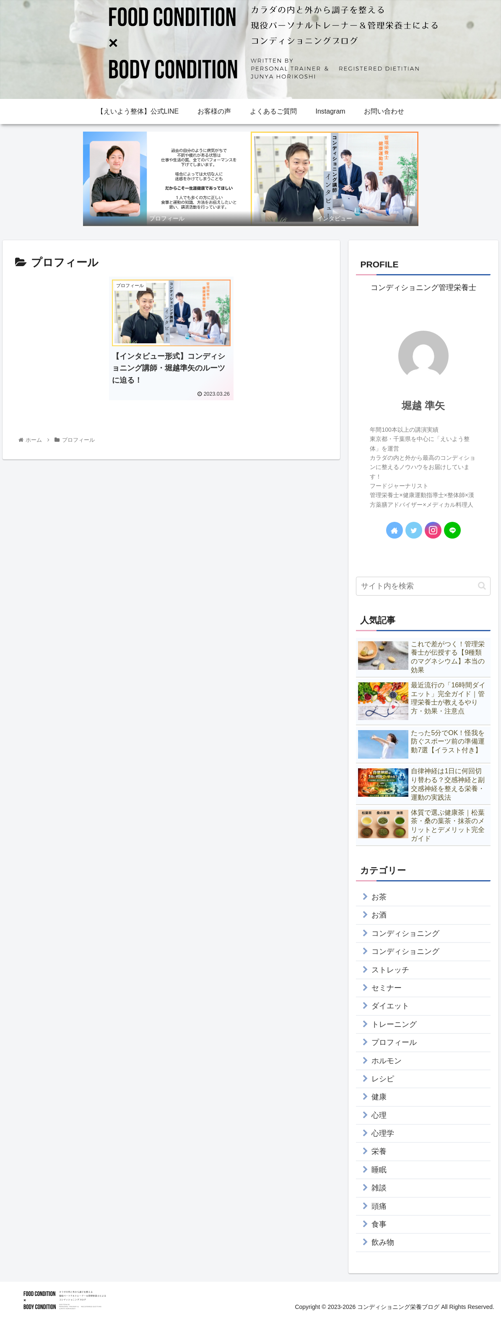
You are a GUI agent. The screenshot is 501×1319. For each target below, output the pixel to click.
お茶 (379, 897)
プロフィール (394, 1042)
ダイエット (390, 1006)
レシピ (382, 1079)
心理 (379, 1115)
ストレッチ (390, 970)
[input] (423, 586)
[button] (482, 586)
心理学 (382, 1133)
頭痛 (379, 1206)
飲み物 (382, 1242)
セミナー (386, 988)
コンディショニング (405, 933)
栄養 (379, 1151)
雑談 (379, 1188)
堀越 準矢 (423, 405)
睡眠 (379, 1170)
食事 (379, 1224)
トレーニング (394, 1024)
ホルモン (386, 1061)
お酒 (379, 915)
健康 (379, 1097)
